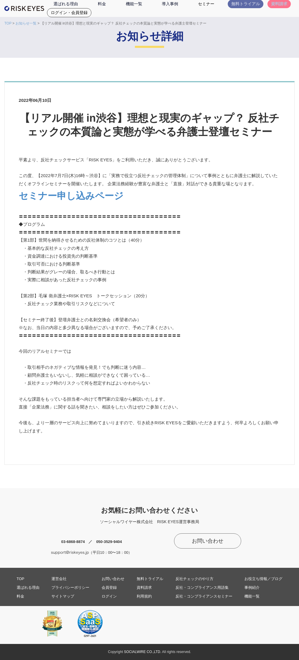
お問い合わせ (207, 541)
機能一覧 (252, 596)
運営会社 (59, 579)
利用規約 (144, 596)
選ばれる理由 (28, 587)
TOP (7, 23)
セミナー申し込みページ (71, 196)
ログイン (109, 596)
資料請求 (144, 587)
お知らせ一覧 (25, 23)
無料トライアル (150, 579)
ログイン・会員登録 (69, 12)
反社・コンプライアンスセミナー (203, 596)
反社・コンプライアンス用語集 (202, 587)
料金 (20, 596)
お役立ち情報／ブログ (263, 579)
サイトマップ (62, 596)
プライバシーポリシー (70, 587)
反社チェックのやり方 (194, 579)
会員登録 (109, 587)
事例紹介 (252, 587)
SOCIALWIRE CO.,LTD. (142, 652)
